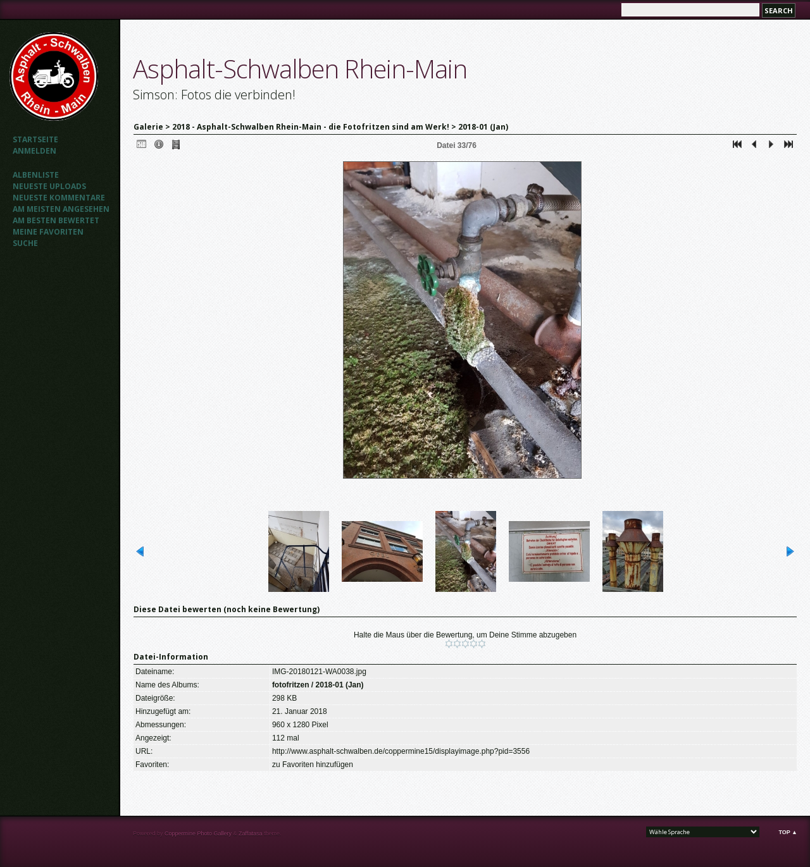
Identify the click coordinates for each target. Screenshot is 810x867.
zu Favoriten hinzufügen (312, 764)
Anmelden (34, 150)
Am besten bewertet (56, 220)
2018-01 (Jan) (483, 126)
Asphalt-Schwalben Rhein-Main (300, 68)
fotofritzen (290, 684)
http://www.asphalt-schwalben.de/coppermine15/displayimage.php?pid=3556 (401, 751)
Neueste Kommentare (59, 197)
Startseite (35, 139)
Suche (25, 243)
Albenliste (36, 174)
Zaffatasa (250, 833)
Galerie (148, 126)
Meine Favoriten (48, 231)
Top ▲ (787, 832)
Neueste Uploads (49, 186)
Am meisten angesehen (61, 209)
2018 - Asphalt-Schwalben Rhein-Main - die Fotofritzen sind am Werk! (310, 126)
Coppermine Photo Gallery (198, 833)
